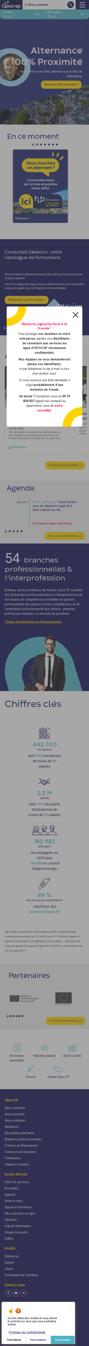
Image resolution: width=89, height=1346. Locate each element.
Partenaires (13, 1158)
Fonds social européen (20, 1152)
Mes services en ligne (20, 1213)
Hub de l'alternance (18, 1226)
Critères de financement (21, 1145)
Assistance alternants (20, 1133)
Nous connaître (15, 1108)
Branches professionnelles (23, 1139)
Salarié (9, 1262)
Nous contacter (15, 1120)
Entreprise (12, 1256)
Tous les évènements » (65, 536)
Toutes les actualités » (65, 465)
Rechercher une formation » (26, 300)
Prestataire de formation (21, 1275)
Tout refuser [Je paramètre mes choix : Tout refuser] (14, 1340)
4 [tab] (45, 145)
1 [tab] (34, 145)
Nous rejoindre (15, 1114)
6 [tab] (53, 145)
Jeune (9, 1269)
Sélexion (11, 1220)
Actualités (11, 1188)
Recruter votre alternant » (61, 84)
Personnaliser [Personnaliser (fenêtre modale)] (38, 1340)
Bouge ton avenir (16, 1232)
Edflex (9, 1238)
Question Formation (18, 1207)
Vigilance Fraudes (17, 1164)
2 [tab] (38, 145)
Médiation (11, 1127)
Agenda (10, 1194)
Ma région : (54, 12)
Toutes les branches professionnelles (33, 622)
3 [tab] (42, 145)
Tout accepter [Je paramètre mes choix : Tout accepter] (63, 1340)
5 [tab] (49, 145)
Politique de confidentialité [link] (27, 1332)
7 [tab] (57, 145)
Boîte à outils (14, 1201)
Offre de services (17, 1182)
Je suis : (8, 12)
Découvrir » (23, 218)
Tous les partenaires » (65, 1021)
